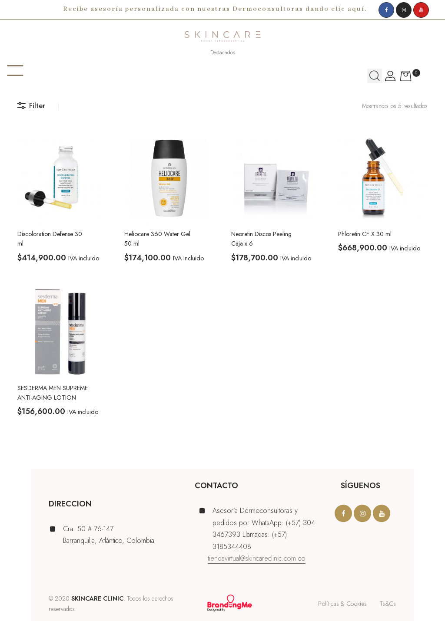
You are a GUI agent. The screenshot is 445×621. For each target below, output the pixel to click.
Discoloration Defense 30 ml (49, 239)
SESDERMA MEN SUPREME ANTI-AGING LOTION (52, 393)
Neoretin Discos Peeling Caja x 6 (261, 239)
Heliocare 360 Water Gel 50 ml (157, 239)
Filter (31, 106)
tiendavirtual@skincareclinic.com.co (257, 558)
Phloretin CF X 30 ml (365, 234)
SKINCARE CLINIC (97, 598)
